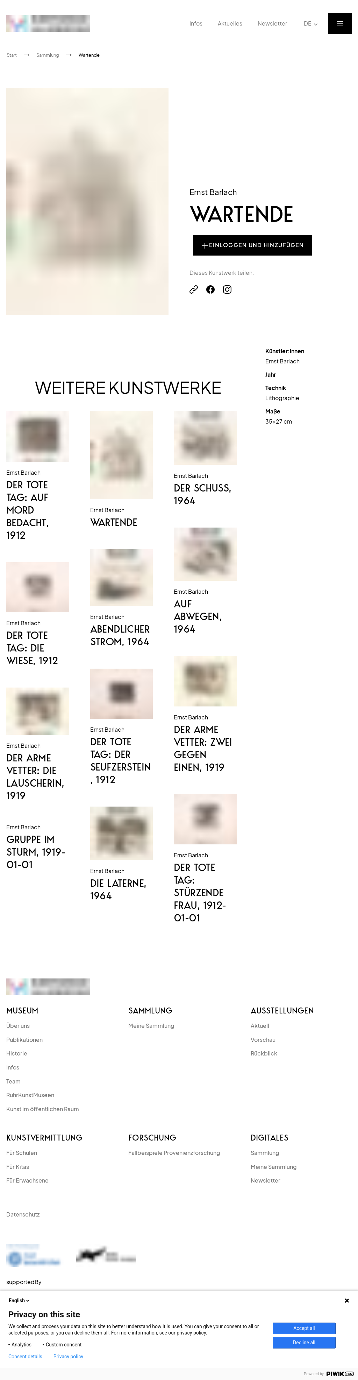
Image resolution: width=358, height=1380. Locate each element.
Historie (16, 1053)
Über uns (18, 1025)
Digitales (269, 1138)
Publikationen (24, 1039)
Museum (22, 1011)
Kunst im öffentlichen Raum (42, 1109)
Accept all (304, 1328)
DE (311, 23)
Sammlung (150, 1011)
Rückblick (264, 1053)
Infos (12, 1067)
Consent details (25, 1356)
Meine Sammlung (151, 1025)
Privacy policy (68, 1356)
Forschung (152, 1138)
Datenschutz (23, 1214)
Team (13, 1081)
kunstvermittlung (44, 1138)
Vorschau (263, 1039)
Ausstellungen (282, 1011)
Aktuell (260, 1025)
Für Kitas (17, 1166)
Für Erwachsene (27, 1180)
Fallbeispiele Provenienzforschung (174, 1152)
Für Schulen (21, 1152)
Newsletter (265, 1180)
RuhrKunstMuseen (30, 1095)
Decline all (304, 1342)
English (19, 1300)
